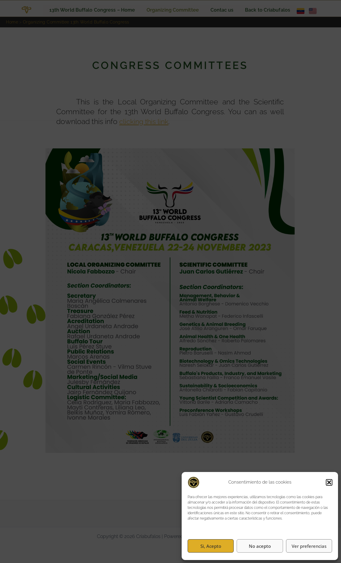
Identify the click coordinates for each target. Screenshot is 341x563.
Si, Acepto (210, 546)
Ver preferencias (309, 546)
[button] (329, 482)
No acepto (260, 546)
